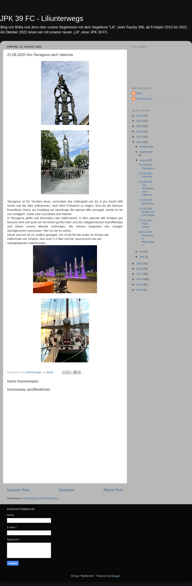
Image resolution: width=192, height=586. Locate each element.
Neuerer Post (18, 490)
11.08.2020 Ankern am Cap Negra (147, 211)
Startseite (66, 490)
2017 (139, 273)
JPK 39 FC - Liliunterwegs (41, 18)
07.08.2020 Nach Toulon (145, 223)
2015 (139, 284)
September (146, 151)
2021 (139, 136)
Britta (139, 93)
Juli (141, 251)
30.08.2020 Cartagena (146, 166)
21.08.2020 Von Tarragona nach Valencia (146, 188)
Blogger (115, 575)
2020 (139, 142)
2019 (139, 263)
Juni (142, 256)
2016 (139, 279)
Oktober (144, 146)
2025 (139, 115)
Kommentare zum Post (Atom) (40, 498)
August (144, 160)
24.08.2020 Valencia (145, 175)
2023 (139, 126)
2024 (139, 120)
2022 (139, 131)
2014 (139, 289)
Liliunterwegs (144, 98)
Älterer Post (113, 490)
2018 (139, 268)
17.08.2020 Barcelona (146, 201)
